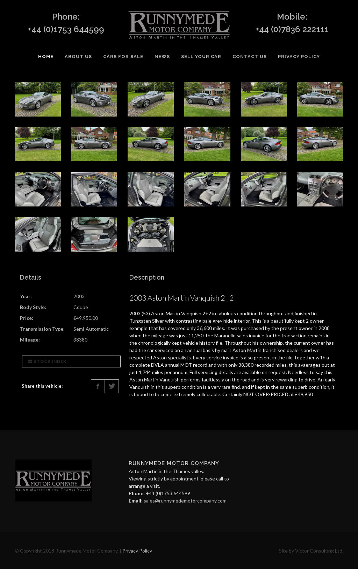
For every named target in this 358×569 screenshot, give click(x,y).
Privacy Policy (137, 551)
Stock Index (47, 361)
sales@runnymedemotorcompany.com (185, 501)
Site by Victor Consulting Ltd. (311, 551)
